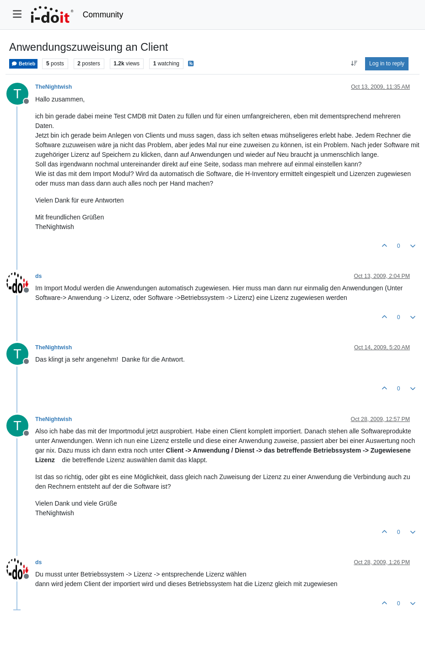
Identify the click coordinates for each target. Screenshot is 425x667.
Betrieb (23, 64)
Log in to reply (386, 63)
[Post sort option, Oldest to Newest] (353, 63)
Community (103, 14)
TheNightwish (53, 87)
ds (38, 276)
